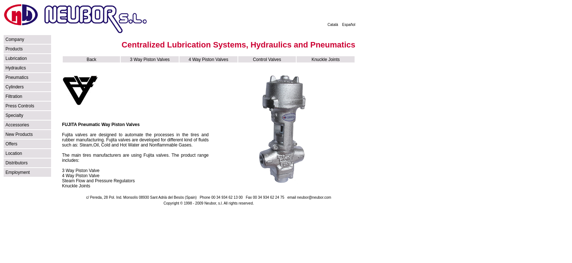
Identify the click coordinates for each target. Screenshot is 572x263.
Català (333, 25)
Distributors (16, 162)
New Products (19, 134)
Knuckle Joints (326, 59)
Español (348, 25)
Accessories (17, 124)
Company (14, 39)
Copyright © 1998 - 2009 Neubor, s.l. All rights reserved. (208, 203)
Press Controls (19, 105)
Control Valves (267, 59)
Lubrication (16, 58)
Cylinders (14, 86)
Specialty (14, 115)
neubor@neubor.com (314, 197)
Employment (17, 172)
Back (91, 59)
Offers (11, 143)
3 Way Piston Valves (150, 59)
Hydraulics (15, 67)
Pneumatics (16, 77)
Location (13, 153)
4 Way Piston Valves (208, 59)
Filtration (13, 96)
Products (14, 49)
